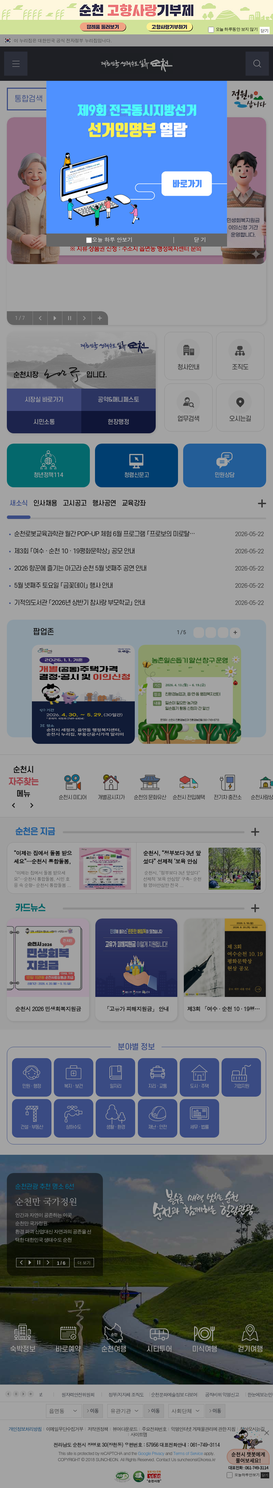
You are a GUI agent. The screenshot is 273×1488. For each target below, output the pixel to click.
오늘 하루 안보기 (109, 240)
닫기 (265, 30)
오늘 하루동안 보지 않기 (237, 29)
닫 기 (200, 239)
